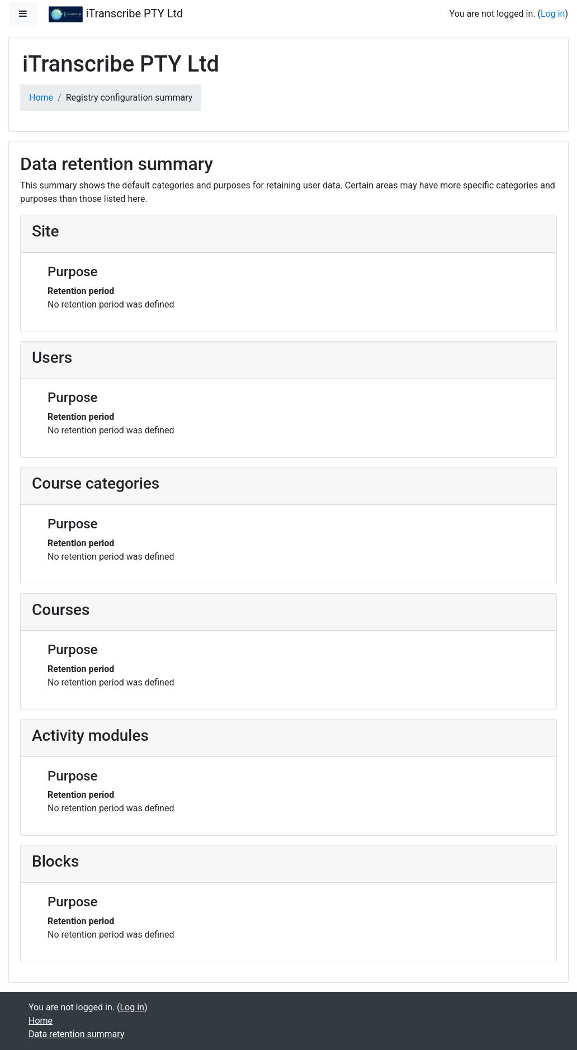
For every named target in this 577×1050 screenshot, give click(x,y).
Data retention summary (76, 1034)
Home (41, 97)
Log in (553, 13)
